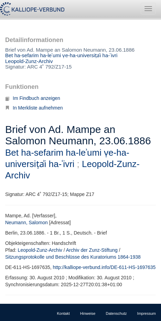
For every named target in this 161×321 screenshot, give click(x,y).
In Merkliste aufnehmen (34, 108)
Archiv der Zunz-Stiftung (92, 250)
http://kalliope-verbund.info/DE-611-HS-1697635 (104, 267)
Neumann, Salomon (26, 222)
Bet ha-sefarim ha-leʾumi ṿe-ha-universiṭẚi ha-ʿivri (61, 55)
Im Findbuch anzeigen (32, 98)
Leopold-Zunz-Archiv (29, 61)
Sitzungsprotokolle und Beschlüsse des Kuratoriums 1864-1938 (73, 257)
